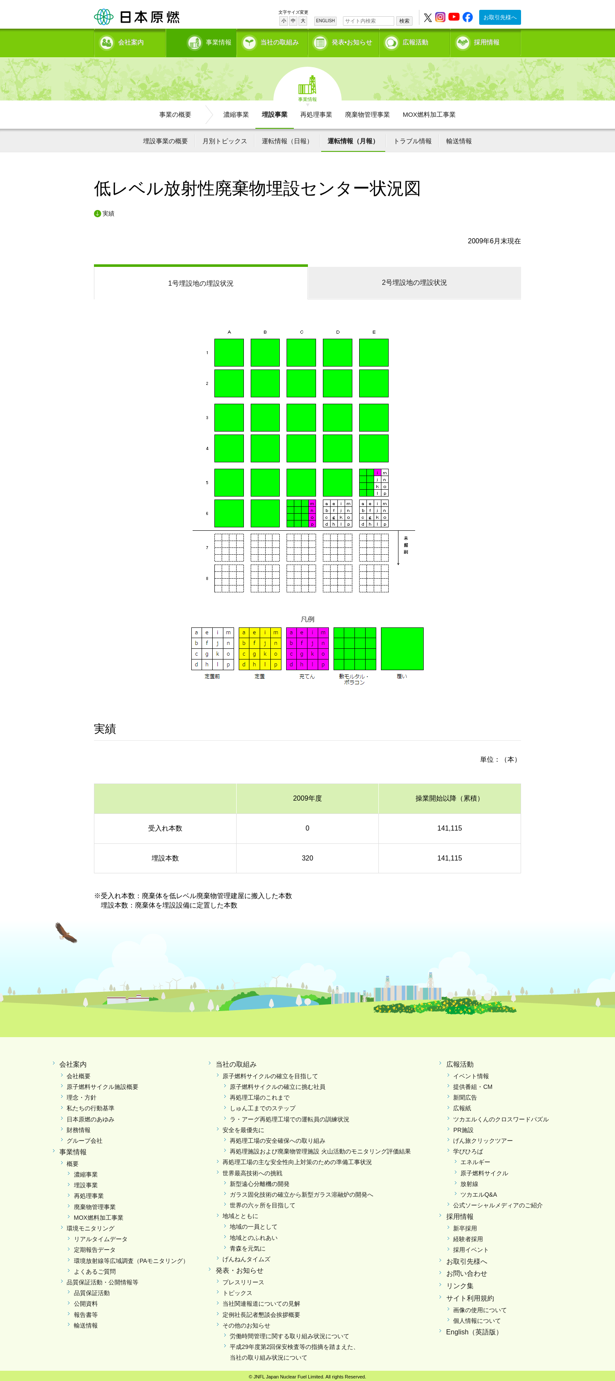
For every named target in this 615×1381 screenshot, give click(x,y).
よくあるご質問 (95, 1268)
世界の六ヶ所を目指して (263, 1202)
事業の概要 (175, 111)
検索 (404, 21)
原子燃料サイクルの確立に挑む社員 (277, 1083)
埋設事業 (274, 111)
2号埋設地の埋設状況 (414, 279)
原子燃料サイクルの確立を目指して (270, 1073)
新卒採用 (465, 1225)
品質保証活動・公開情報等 (102, 1279)
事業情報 (202, 40)
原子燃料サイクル (484, 1170)
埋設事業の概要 (165, 138)
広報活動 (415, 40)
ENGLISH (325, 20)
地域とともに (240, 1213)
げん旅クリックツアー (483, 1137)
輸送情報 (459, 138)
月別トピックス (224, 138)
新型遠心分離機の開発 (260, 1180)
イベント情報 (471, 1073)
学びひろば (468, 1148)
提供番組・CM (472, 1083)
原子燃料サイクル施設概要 (102, 1083)
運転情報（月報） (353, 138)
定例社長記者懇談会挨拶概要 (261, 1311)
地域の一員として (254, 1224)
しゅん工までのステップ (263, 1105)
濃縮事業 (236, 111)
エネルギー (475, 1159)
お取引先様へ (500, 17)
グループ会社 (84, 1137)
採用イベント (471, 1247)
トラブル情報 (412, 138)
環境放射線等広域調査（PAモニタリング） (131, 1257)
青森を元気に (248, 1245)
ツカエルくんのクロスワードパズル (501, 1116)
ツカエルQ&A (478, 1191)
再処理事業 (316, 111)
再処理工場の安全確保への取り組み (277, 1137)
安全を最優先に (243, 1127)
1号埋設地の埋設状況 (201, 280)
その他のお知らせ (246, 1322)
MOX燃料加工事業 (429, 111)
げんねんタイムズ (246, 1256)
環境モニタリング (90, 1225)
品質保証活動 (92, 1290)
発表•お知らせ (352, 40)
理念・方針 (82, 1094)
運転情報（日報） (287, 138)
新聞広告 (465, 1094)
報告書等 (86, 1311)
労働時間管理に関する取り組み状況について (289, 1333)
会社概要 (79, 1073)
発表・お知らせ (240, 1268)
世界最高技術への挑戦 (252, 1170)
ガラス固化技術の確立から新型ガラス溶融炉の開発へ (301, 1191)
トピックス (237, 1290)
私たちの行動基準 (90, 1105)
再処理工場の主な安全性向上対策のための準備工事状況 (297, 1159)
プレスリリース (243, 1279)
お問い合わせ (466, 1271)
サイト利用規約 (470, 1295)
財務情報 (79, 1127)
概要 (73, 1160)
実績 (108, 210)
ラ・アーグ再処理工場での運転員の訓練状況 (289, 1116)
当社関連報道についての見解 (261, 1301)
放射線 (469, 1180)
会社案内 (131, 40)
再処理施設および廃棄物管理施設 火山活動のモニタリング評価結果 (320, 1148)
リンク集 (460, 1283)
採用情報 (487, 40)
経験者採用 (468, 1236)
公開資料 (86, 1301)
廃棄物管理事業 (367, 111)
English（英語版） (474, 1329)
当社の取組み (280, 40)
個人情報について (477, 1317)
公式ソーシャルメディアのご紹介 (498, 1202)
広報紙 (462, 1105)
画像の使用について (480, 1307)
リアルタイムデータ (101, 1236)
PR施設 (463, 1127)
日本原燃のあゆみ (90, 1116)
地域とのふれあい (254, 1234)
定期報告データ (95, 1247)
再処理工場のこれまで (260, 1094)
